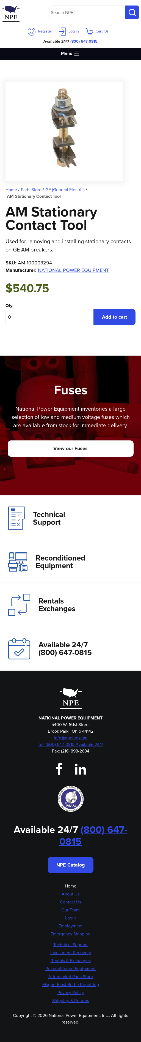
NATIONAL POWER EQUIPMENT (73, 270)
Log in (69, 31)
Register (40, 31)
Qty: (9, 305)
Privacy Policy (70, 992)
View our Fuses (70, 448)
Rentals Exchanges (41, 605)
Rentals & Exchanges (71, 960)
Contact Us (70, 902)
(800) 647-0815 (84, 41)
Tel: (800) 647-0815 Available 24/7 (70, 744)
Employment (71, 926)
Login (70, 918)
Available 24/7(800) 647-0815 (50, 648)
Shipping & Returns (70, 1000)
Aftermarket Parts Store (70, 976)
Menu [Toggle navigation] (70, 53)
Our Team (70, 910)
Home (70, 886)
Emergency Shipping (70, 934)
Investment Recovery (70, 952)
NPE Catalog (70, 864)
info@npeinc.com (70, 738)
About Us (70, 894)
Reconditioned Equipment (46, 562)
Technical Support (36, 518)
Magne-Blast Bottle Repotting (70, 984)
